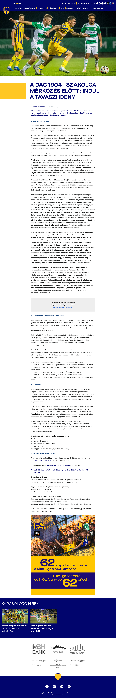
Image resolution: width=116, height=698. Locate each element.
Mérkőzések (53, 8)
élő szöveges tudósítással (58, 465)
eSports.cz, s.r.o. (71, 693)
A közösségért (82, 8)
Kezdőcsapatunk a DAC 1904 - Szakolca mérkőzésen (14, 628)
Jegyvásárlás (29, 8)
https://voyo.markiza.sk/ (42, 461)
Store (64, 3)
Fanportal (71, 3)
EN (20, 3)
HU (17, 3)
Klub (62, 8)
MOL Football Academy (86, 3)
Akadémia (70, 8)
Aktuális (18, 8)
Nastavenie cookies (58, 695)
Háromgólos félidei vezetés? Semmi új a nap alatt (41, 628)
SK (14, 3)
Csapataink (42, 8)
